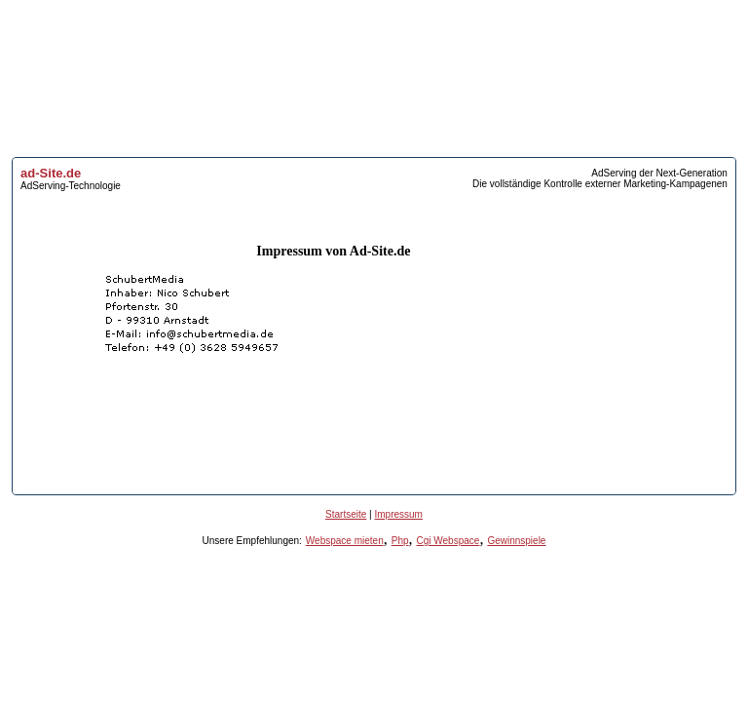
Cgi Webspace (448, 540)
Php (400, 540)
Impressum (398, 514)
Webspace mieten (345, 540)
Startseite (345, 514)
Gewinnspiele (516, 540)
